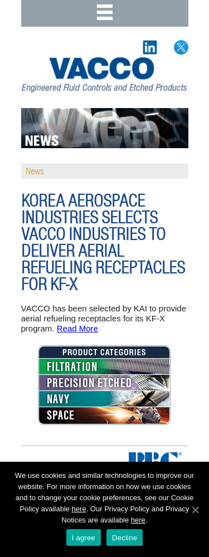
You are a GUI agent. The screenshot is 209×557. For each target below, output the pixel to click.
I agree (83, 538)
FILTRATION (72, 367)
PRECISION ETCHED (89, 383)
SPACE (61, 415)
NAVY (58, 399)
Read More (77, 328)
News (35, 172)
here (79, 509)
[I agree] (195, 509)
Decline (124, 538)
